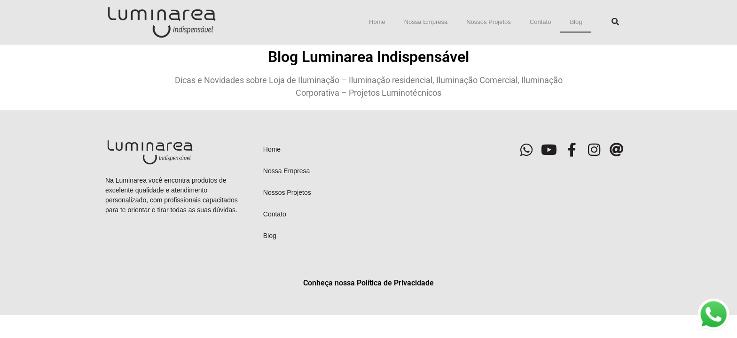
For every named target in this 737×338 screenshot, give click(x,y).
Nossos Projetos (488, 21)
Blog (576, 21)
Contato (540, 21)
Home (377, 21)
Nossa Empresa (425, 21)
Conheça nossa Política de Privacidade (368, 282)
